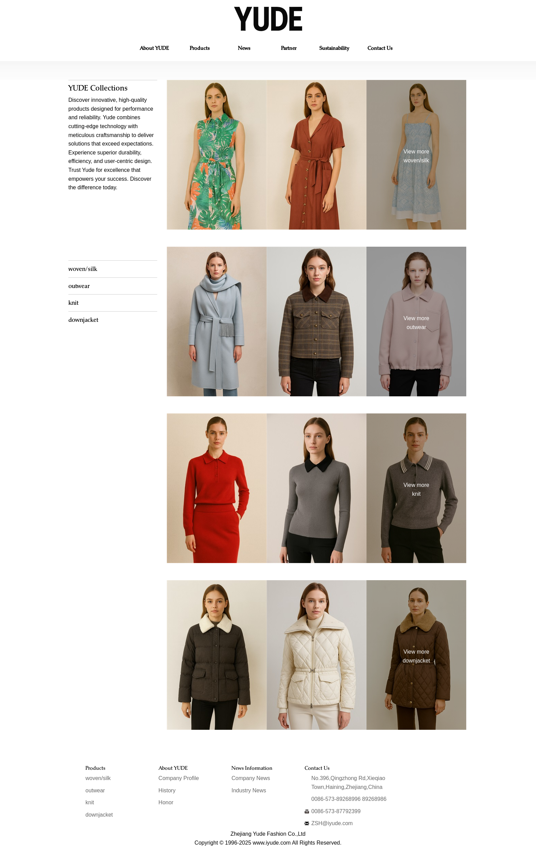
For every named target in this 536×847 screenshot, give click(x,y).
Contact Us (379, 49)
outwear (79, 286)
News (244, 49)
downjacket (83, 320)
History (167, 790)
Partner (288, 49)
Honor (166, 802)
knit (73, 302)
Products (199, 49)
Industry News (248, 790)
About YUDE (154, 49)
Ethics (334, 49)
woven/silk (82, 269)
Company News (250, 778)
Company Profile (179, 778)
